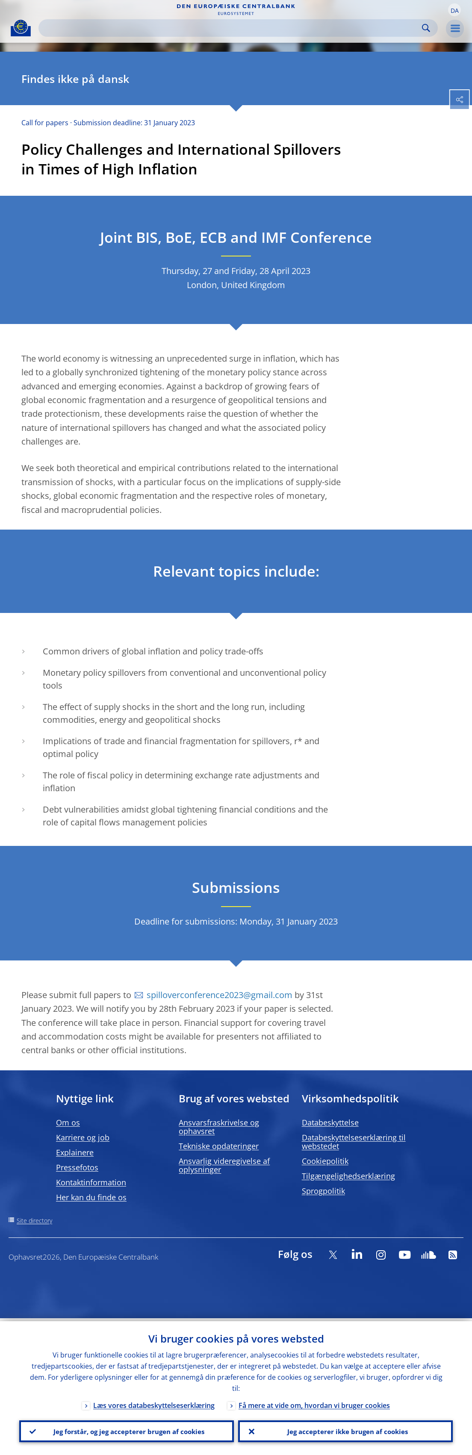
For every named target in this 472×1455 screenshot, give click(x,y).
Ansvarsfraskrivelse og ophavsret (219, 1126)
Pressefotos (77, 1167)
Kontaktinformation (91, 1182)
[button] (454, 9)
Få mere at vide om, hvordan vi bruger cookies (314, 1402)
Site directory (34, 1220)
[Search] (231, 28)
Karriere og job (82, 1137)
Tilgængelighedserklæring (348, 1176)
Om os (68, 1122)
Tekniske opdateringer (219, 1146)
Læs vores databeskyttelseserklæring (154, 1402)
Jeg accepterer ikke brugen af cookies (345, 1429)
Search (426, 28)
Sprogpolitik (323, 1191)
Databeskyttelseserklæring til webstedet (354, 1141)
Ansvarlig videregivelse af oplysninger (224, 1165)
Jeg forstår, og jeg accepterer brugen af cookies (126, 1429)
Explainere (75, 1152)
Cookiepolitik (325, 1161)
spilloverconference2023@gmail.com (219, 995)
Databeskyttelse (330, 1122)
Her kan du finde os (91, 1197)
